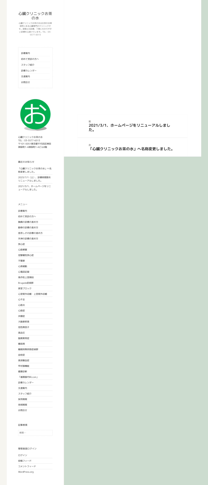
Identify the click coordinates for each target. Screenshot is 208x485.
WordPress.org (26, 471)
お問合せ (25, 82)
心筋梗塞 (22, 249)
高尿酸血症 (23, 360)
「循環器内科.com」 (28, 377)
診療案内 (25, 53)
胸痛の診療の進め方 (28, 221)
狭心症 (21, 244)
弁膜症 (21, 316)
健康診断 (22, 371)
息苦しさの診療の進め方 (30, 233)
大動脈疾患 (23, 321)
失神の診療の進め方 (28, 238)
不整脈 (21, 260)
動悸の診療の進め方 (28, 227)
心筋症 (21, 310)
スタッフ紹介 (27, 64)
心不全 (21, 299)
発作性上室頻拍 (26, 277)
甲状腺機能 (23, 365)
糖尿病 (21, 343)
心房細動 (22, 266)
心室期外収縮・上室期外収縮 (32, 293)
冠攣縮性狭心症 (26, 255)
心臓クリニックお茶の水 (35, 16)
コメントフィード (27, 466)
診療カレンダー (29, 70)
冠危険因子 (23, 327)
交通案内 (25, 76)
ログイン (22, 455)
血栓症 (21, 354)
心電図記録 (23, 271)
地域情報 (22, 404)
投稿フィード (24, 460)
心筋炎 (21, 305)
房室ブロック (24, 288)
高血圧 (21, 332)
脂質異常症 (23, 338)
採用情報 (22, 399)
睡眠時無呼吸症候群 (28, 349)
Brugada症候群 (25, 282)
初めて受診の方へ (30, 59)
